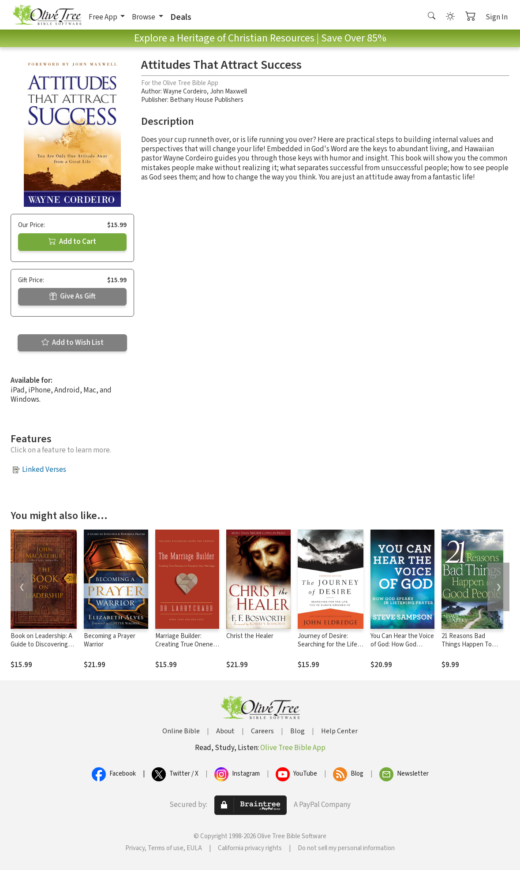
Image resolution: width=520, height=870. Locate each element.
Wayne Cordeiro (185, 91)
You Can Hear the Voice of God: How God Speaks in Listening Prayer (402, 648)
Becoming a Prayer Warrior (109, 640)
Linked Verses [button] (44, 469)
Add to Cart (72, 241)
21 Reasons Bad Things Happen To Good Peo (466, 644)
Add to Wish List (72, 342)
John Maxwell (228, 91)
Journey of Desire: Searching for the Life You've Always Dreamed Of (330, 648)
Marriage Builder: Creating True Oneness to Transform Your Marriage (187, 648)
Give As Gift (72, 296)
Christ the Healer (249, 636)
